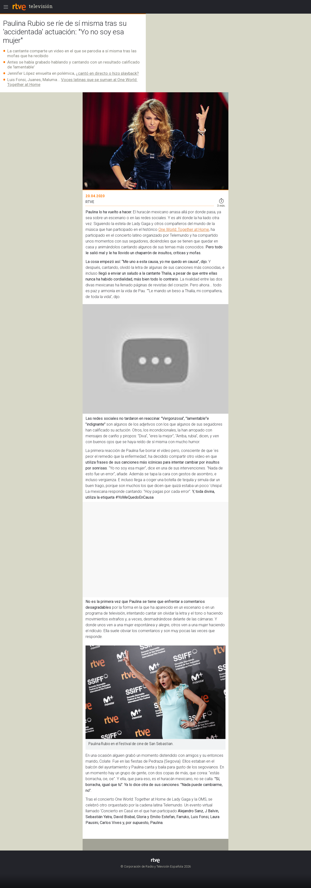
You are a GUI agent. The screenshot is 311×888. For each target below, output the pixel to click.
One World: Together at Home (183, 229)
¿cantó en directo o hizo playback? (107, 73)
